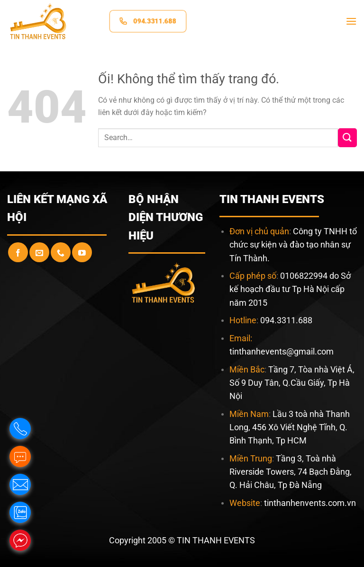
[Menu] (342, 21)
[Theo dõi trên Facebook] (18, 253)
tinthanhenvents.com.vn (310, 503)
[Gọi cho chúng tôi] (61, 253)
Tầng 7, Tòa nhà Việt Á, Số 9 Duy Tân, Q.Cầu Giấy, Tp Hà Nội (292, 383)
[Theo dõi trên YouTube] (82, 253)
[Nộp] (347, 137)
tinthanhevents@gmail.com (281, 351)
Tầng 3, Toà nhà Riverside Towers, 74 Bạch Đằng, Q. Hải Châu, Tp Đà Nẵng (290, 472)
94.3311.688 (288, 320)
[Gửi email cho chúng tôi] (39, 253)
